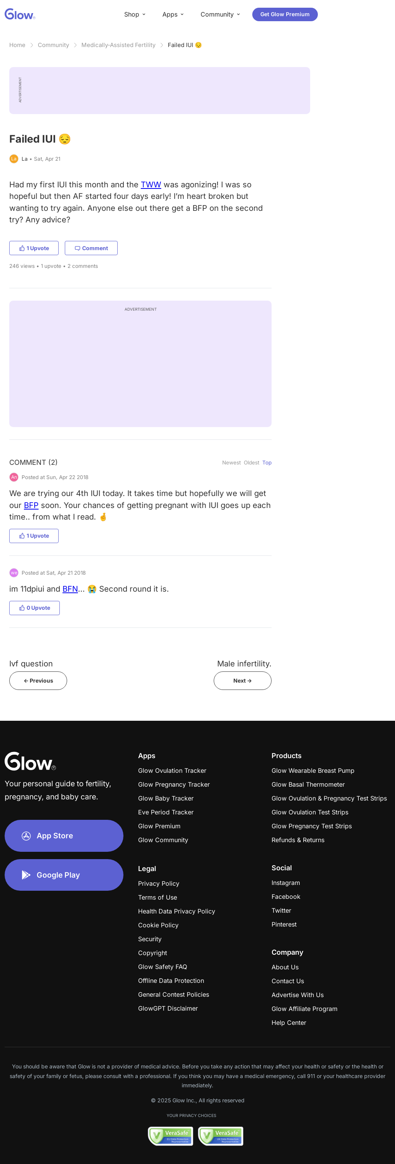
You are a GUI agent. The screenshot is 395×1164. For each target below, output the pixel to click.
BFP (31, 505)
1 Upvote (34, 248)
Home (17, 45)
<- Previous (38, 680)
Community (53, 45)
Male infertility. (244, 663)
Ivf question (31, 663)
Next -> (242, 680)
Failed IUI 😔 (185, 45)
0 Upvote (34, 607)
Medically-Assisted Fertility (118, 45)
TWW (151, 184)
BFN (70, 589)
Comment (91, 248)
